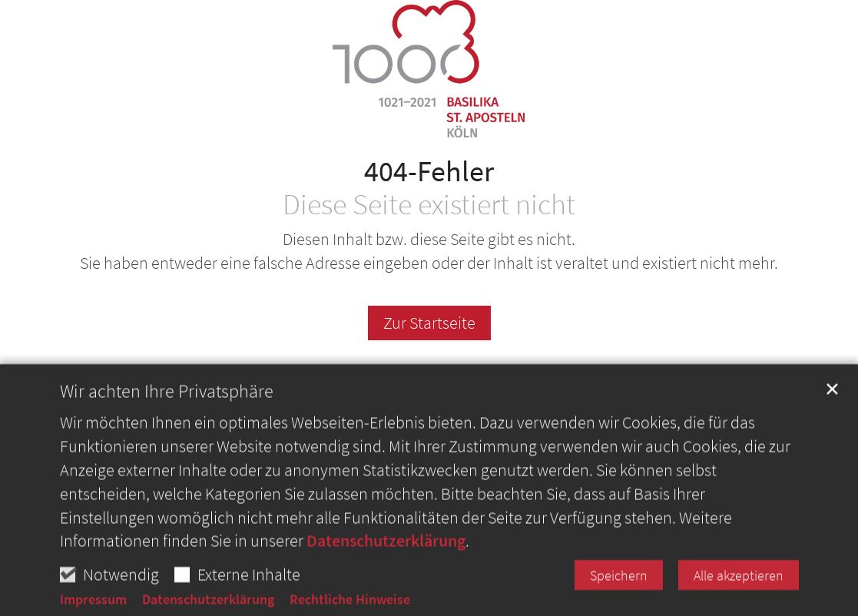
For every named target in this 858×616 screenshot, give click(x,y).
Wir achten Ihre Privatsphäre (166, 415)
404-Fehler (429, 171)
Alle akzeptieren (738, 599)
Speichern (619, 599)
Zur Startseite (429, 322)
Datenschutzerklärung (385, 564)
